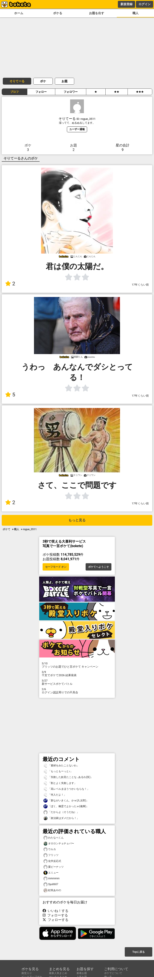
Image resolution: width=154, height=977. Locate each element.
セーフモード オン (55, 566)
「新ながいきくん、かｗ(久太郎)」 (66, 801)
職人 (135, 13)
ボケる (57, 13)
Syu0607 (50, 884)
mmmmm (51, 879)
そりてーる (17, 81)
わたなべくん (53, 838)
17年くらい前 (140, 284)
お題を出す (96, 13)
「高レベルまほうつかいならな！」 (66, 789)
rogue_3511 (30, 529)
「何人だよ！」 (54, 795)
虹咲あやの (52, 890)
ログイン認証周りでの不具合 (77, 691)
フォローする (55, 915)
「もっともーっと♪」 (58, 771)
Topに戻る (138, 951)
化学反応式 (52, 861)
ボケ (43, 81)
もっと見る (77, 520)
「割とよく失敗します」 (60, 783)
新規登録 (126, 4)
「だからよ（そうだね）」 (61, 812)
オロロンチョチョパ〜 (58, 844)
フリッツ (51, 855)
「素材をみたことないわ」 (61, 766)
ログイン (145, 4)
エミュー (51, 873)
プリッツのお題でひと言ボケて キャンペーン (77, 665)
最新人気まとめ (58, 973)
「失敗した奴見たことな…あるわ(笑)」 (68, 777)
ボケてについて (113, 973)
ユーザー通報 (77, 129)
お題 (65, 81)
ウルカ (49, 849)
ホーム (18, 13)
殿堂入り (27, 973)
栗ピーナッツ (53, 867)
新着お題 (82, 973)
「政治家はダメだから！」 (61, 818)
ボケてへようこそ (98, 566)
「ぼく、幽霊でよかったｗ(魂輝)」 (66, 806)
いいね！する (55, 911)
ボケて (6, 529)
